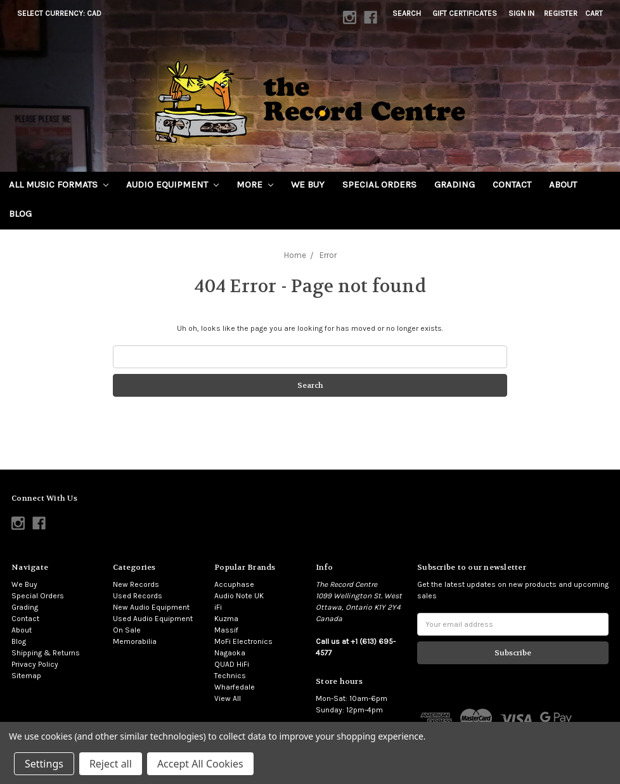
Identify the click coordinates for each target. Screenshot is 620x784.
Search (406, 13)
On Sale (127, 630)
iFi (218, 607)
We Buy (308, 184)
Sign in (521, 13)
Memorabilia (135, 641)
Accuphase (234, 584)
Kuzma (226, 618)
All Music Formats (58, 184)
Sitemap (26, 675)
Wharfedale (234, 687)
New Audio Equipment (151, 607)
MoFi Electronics (243, 641)
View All (227, 698)
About (563, 184)
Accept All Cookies (200, 764)
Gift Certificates (464, 13)
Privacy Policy (34, 664)
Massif (226, 630)
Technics (230, 675)
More (254, 184)
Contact (512, 184)
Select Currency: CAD (63, 13)
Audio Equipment (172, 184)
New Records (136, 584)
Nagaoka (229, 652)
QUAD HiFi (231, 664)
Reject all (110, 764)
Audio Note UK (239, 595)
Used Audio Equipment (153, 618)
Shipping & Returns (45, 652)
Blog (20, 213)
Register (561, 13)
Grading (454, 184)
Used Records (137, 595)
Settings (44, 764)
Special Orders (379, 184)
